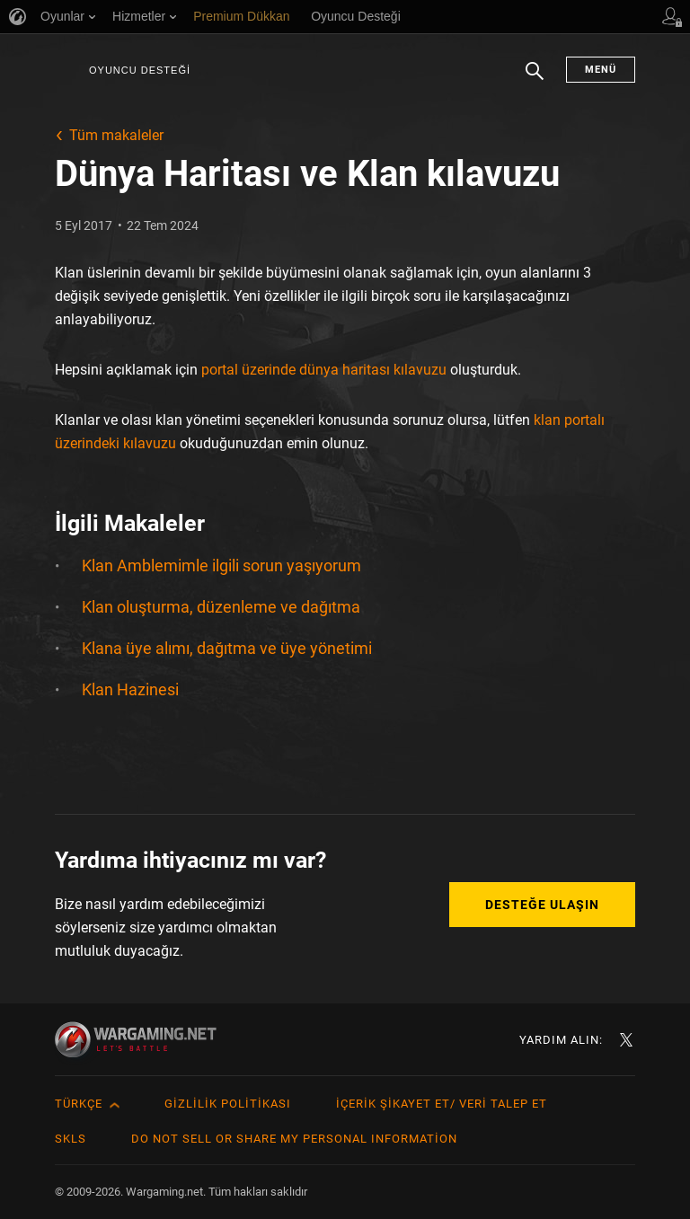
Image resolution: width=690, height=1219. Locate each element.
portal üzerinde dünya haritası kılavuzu (324, 369)
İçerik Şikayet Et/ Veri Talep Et (441, 1103)
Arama (534, 80)
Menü (600, 69)
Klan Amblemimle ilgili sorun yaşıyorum (221, 565)
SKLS (70, 1138)
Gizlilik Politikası (227, 1103)
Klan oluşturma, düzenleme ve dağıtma (221, 606)
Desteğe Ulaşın (542, 904)
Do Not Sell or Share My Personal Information (294, 1138)
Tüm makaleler (116, 135)
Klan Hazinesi (130, 689)
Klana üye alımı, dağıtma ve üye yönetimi (227, 648)
